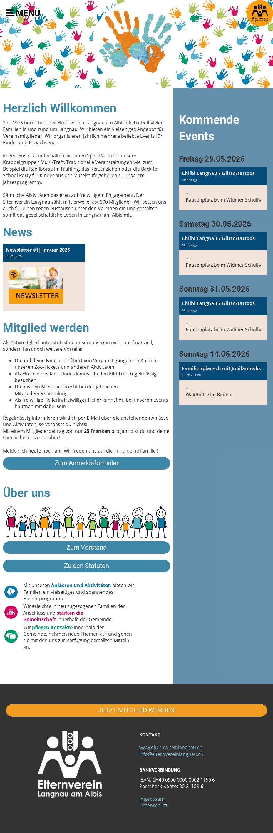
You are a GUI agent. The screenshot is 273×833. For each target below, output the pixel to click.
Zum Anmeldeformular (86, 463)
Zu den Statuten (86, 565)
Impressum (152, 799)
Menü (23, 13)
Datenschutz (153, 805)
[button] (223, 188)
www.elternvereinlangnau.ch (170, 747)
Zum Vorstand (86, 547)
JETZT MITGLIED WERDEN (136, 710)
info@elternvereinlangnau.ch (171, 754)
